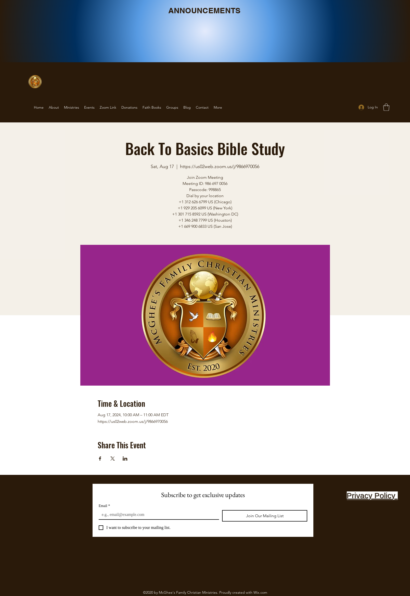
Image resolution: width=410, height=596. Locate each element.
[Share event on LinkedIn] (125, 458)
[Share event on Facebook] (100, 458)
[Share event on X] (112, 458)
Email (104, 506)
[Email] (157, 514)
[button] (386, 107)
